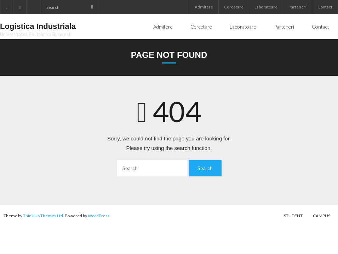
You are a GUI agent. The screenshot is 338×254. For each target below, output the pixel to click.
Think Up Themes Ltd (43, 215)
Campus (321, 215)
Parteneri (297, 7)
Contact (324, 7)
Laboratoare (265, 7)
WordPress (99, 215)
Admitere (204, 7)
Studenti (294, 215)
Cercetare (234, 7)
